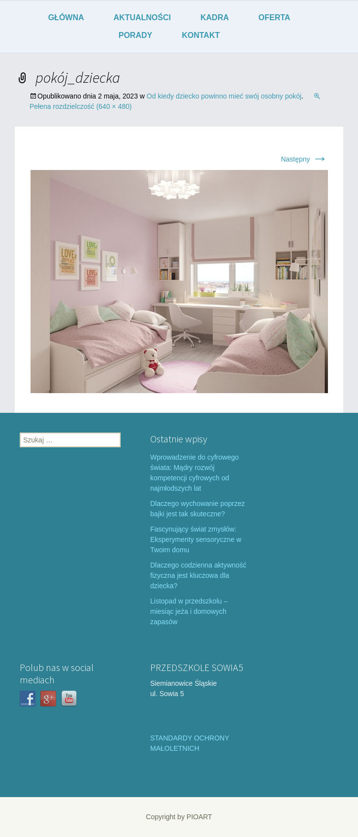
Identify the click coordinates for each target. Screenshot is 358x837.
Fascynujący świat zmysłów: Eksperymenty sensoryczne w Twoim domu (195, 539)
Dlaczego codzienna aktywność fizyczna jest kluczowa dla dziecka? (198, 575)
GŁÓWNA (66, 17)
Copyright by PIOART (179, 817)
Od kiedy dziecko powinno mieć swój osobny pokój (224, 96)
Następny (304, 159)
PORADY (135, 35)
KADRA (214, 17)
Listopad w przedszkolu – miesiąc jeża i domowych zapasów (189, 611)
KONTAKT (201, 35)
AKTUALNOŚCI (142, 17)
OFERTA (275, 17)
